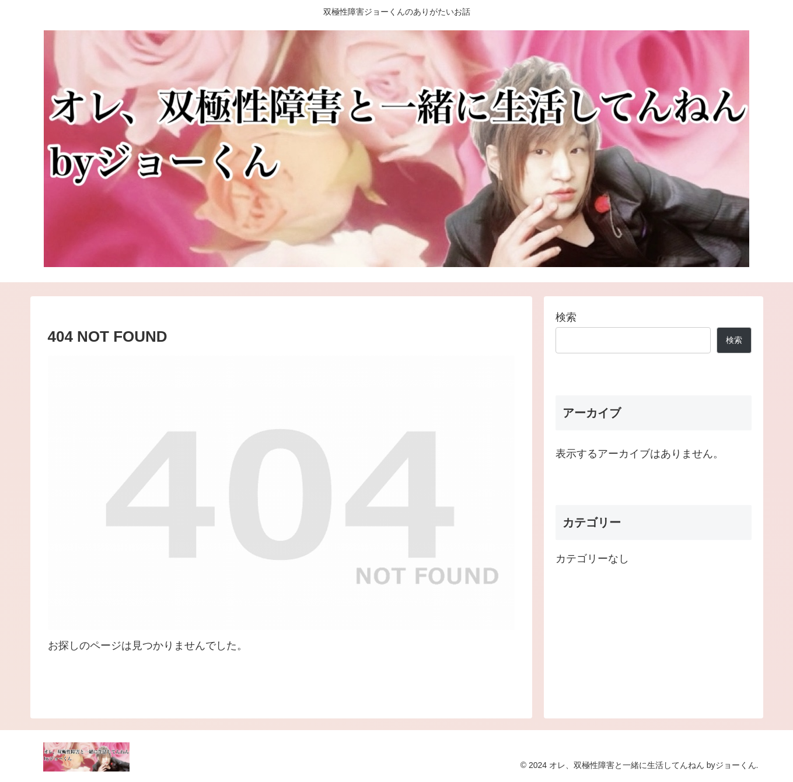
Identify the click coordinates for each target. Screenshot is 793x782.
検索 (566, 317)
